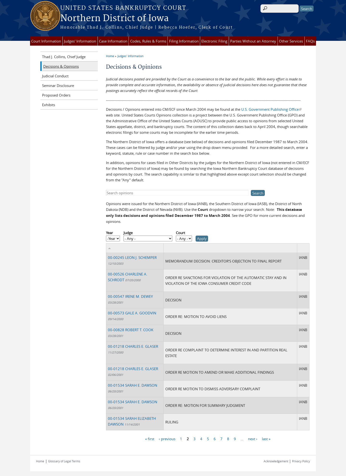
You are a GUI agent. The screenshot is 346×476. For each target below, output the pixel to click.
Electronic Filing (214, 41)
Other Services (291, 41)
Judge (128, 232)
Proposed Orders (56, 95)
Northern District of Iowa (114, 18)
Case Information (113, 41)
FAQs (310, 41)
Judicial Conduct (55, 75)
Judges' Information (80, 41)
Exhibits (48, 104)
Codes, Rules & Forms (148, 41)
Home (110, 56)
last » (266, 438)
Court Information (46, 41)
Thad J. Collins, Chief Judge (64, 56)
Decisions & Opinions (61, 66)
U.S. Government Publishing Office (271, 109)
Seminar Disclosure (58, 85)
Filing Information (184, 41)
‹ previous (167, 438)
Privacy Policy (301, 461)
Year (109, 232)
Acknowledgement (276, 461)
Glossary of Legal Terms (64, 461)
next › (252, 438)
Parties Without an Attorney (253, 41)
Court (180, 232)
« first (149, 438)
